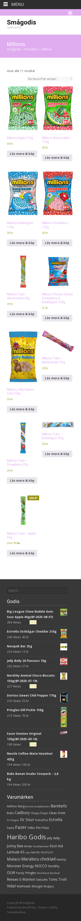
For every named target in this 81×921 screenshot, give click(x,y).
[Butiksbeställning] (48, 79)
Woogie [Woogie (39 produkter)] (37, 886)
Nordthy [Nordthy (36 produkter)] (53, 866)
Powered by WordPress (22, 907)
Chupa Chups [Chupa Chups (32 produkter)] (39, 813)
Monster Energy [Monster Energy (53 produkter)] (20, 865)
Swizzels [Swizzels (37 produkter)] (42, 879)
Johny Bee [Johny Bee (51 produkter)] (15, 845)
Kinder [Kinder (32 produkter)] (28, 846)
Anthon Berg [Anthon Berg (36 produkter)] (16, 806)
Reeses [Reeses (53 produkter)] (12, 879)
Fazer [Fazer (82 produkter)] (21, 827)
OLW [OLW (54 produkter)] (11, 872)
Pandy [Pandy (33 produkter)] (20, 873)
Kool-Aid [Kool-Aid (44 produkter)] (56, 846)
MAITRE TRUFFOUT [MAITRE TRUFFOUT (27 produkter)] (42, 852)
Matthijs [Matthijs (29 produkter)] (61, 859)
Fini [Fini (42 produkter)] (38, 827)
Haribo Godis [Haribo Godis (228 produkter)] (26, 837)
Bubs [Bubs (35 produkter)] (10, 813)
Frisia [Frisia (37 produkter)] (45, 828)
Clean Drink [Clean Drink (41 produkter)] (57, 813)
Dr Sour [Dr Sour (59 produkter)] (27, 819)
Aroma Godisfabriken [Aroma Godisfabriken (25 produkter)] (37, 806)
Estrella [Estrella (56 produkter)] (55, 819)
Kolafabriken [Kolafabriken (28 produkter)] (41, 846)
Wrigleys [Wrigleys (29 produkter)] (48, 886)
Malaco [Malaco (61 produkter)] (13, 859)
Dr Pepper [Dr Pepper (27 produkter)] (13, 820)
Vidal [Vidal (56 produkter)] (11, 885)
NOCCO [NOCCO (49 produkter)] (41, 866)
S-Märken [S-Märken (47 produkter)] (27, 879)
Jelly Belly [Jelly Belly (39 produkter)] (53, 838)
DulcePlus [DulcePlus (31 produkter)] (41, 820)
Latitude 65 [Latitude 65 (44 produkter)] (15, 852)
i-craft (51, 907)
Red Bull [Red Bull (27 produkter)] (55, 873)
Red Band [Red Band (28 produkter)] (43, 873)
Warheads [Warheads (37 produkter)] (24, 886)
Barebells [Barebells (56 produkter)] (59, 805)
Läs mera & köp (22, 154)
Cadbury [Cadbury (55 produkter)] (22, 812)
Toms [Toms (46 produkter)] (53, 879)
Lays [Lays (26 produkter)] (27, 852)
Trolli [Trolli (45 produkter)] (62, 879)
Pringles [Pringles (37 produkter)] (30, 873)
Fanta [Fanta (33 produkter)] (10, 828)
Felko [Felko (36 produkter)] (31, 828)
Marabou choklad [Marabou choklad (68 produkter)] (38, 859)
